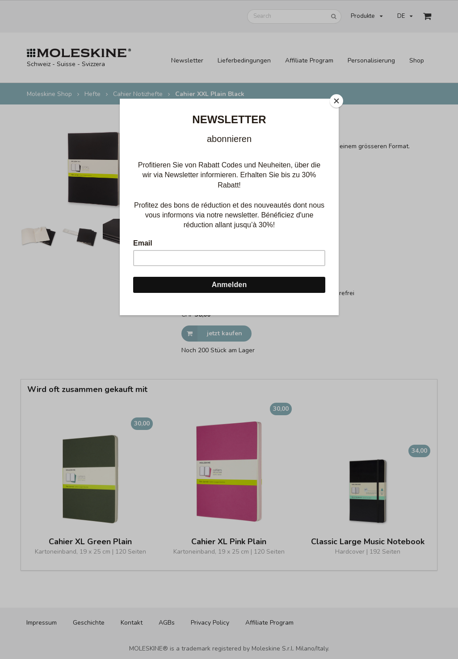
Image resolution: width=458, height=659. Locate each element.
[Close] (336, 101)
